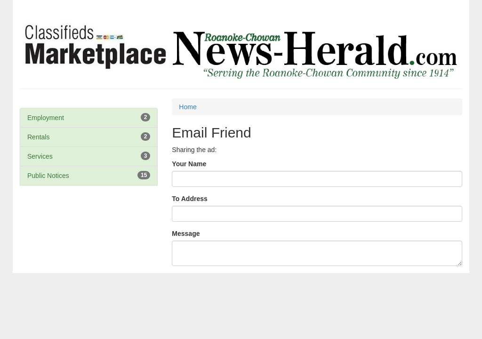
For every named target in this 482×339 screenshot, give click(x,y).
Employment (45, 117)
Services (40, 156)
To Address (189, 198)
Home (187, 107)
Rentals (38, 137)
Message (186, 233)
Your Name (189, 164)
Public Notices (48, 175)
